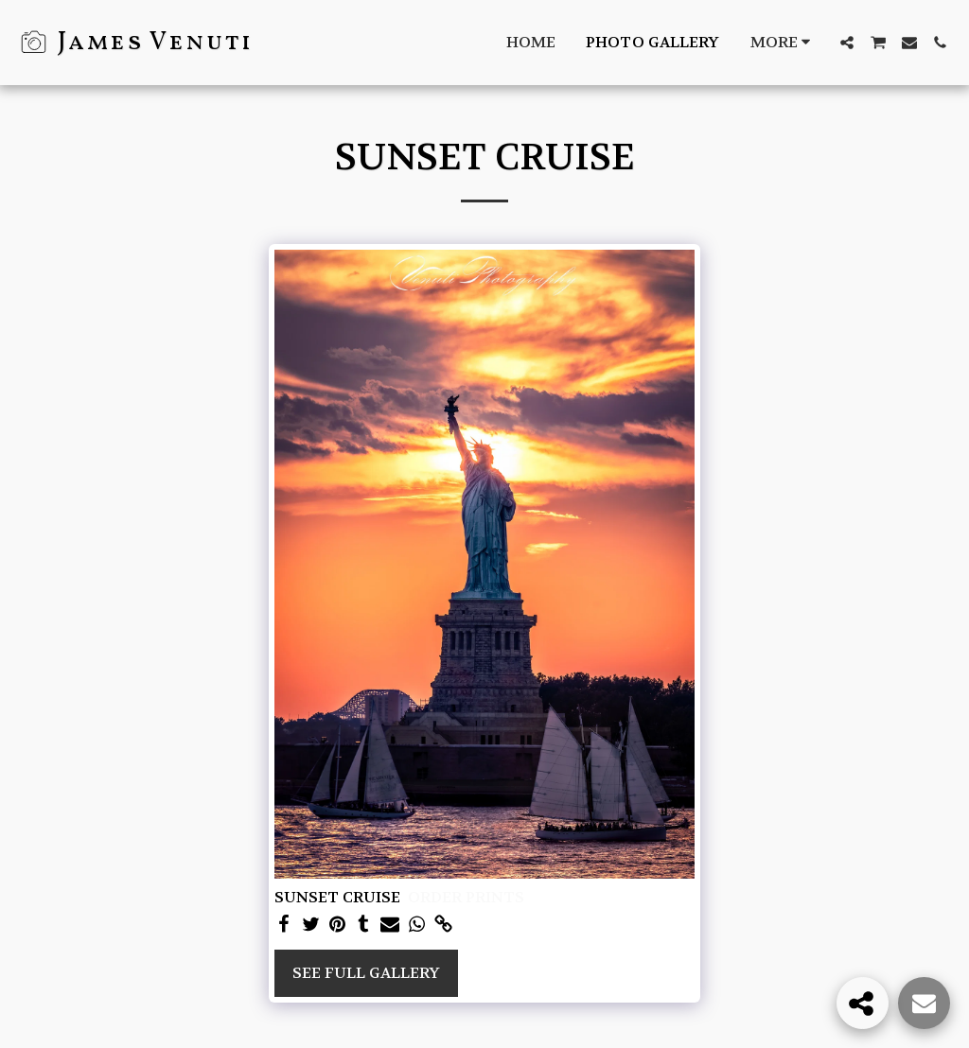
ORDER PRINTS (466, 897)
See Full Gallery (366, 973)
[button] (847, 42)
